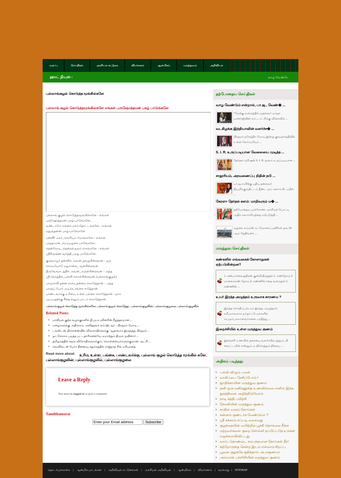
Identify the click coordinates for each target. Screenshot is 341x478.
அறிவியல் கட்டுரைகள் (123, 469)
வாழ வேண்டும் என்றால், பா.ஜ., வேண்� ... (250, 105)
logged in (79, 393)
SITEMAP (241, 469)
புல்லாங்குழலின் (60, 360)
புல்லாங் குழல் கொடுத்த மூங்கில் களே (173, 355)
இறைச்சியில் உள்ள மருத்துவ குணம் (244, 329)
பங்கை (108, 355)
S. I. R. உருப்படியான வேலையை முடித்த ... (250, 152)
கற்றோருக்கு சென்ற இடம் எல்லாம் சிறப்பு (253, 447)
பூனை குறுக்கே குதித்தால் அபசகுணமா (250, 452)
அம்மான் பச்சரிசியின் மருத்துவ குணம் (250, 457)
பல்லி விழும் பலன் (235, 372)
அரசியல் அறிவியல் (158, 469)
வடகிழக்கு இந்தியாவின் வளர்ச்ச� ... (245, 129)
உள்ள (95, 355)
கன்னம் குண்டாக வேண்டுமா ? (244, 415)
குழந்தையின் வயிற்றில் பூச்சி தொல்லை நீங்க (254, 425)
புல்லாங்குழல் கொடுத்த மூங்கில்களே (75, 94)
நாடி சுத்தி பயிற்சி (233, 399)
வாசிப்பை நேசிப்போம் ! (239, 378)
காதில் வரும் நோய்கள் (237, 409)
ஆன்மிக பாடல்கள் (89, 469)
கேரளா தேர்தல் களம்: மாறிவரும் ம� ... (247, 201)
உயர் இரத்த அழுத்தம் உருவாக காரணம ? (248, 297)
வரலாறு (223, 469)
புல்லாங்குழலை (117, 360)
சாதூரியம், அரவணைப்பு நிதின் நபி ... (245, 176)
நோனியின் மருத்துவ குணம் (241, 404)
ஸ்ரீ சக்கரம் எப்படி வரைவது (241, 420)
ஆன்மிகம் (184, 469)
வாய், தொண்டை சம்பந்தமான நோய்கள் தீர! (254, 441)
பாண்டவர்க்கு (127, 355)
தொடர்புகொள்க (59, 469)
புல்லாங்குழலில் (89, 360)
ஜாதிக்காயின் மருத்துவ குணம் (243, 383)
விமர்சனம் (205, 469)
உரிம (83, 355)
